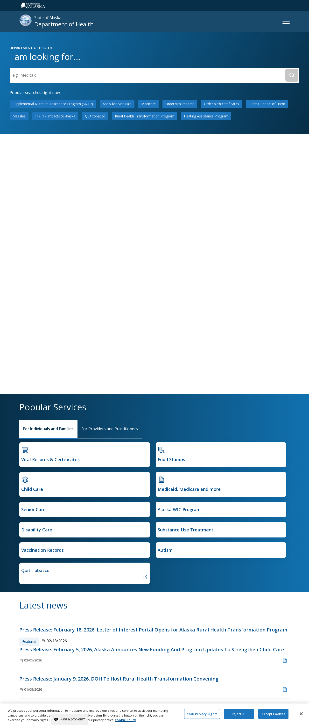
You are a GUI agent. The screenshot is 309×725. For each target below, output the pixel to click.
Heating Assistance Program (206, 258)
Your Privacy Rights (202, 716)
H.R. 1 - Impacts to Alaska (55, 258)
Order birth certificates (221, 246)
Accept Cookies (273, 716)
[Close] (301, 715)
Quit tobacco (95, 258)
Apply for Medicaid (117, 246)
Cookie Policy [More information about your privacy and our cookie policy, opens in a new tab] (125, 722)
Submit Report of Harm (267, 246)
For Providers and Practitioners (109, 428)
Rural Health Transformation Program (144, 258)
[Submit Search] (291, 217)
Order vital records (179, 246)
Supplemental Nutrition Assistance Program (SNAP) (53, 246)
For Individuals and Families (48, 428)
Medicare (148, 246)
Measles (19, 258)
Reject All (239, 716)
